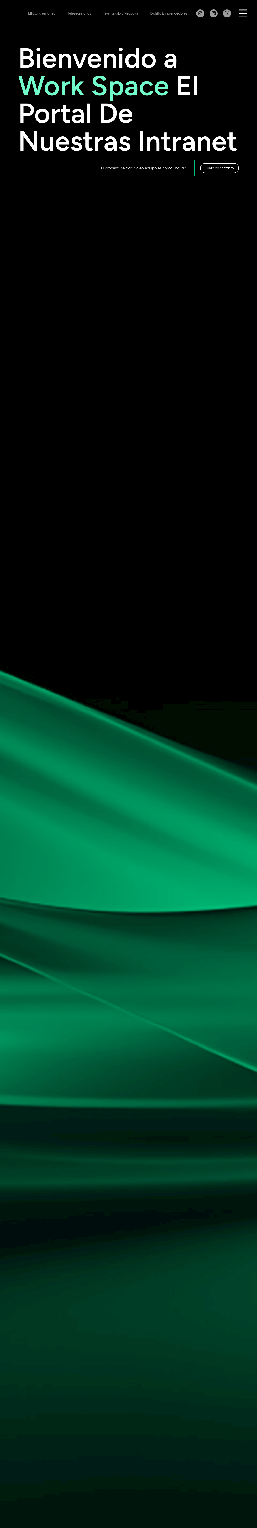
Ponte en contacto (219, 168)
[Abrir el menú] (243, 13)
